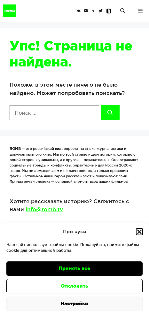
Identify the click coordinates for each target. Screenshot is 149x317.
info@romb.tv (44, 209)
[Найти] (110, 112)
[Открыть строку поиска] (122, 10)
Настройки (74, 306)
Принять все (74, 271)
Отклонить (74, 288)
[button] (139, 234)
